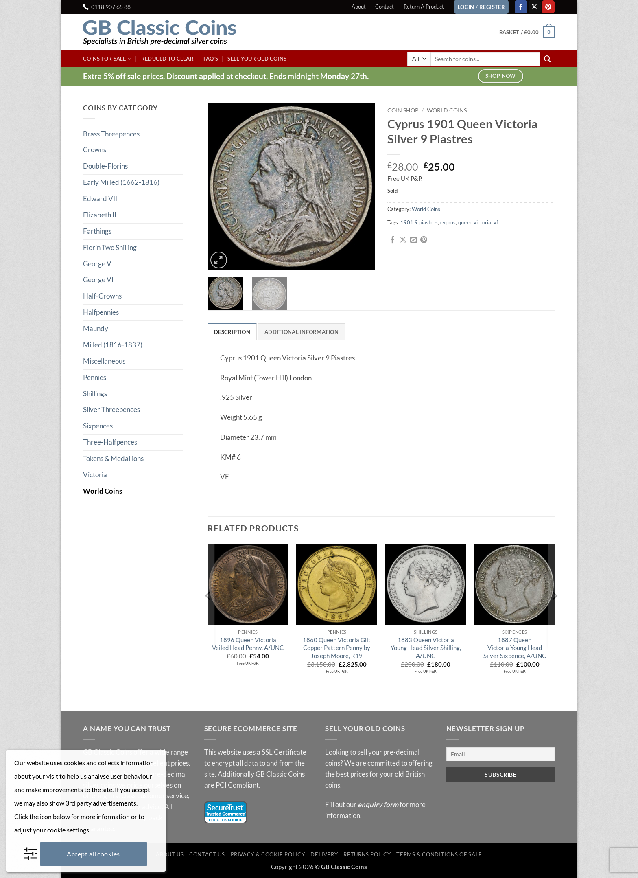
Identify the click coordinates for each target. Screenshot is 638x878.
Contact (384, 6)
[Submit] (547, 59)
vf (496, 222)
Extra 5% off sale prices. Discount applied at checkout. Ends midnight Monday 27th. (226, 76)
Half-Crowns (102, 296)
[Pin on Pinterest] (423, 240)
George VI (98, 279)
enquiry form (378, 805)
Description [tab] (232, 332)
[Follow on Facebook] (521, 6)
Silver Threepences (111, 409)
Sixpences (98, 425)
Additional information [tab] (301, 332)
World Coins (102, 491)
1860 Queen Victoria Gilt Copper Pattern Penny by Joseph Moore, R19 (337, 648)
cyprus (448, 222)
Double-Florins (105, 166)
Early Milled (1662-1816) (121, 182)
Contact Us (207, 855)
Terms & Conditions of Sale (439, 855)
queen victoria (474, 222)
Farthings (97, 231)
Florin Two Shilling (110, 247)
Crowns (94, 149)
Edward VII (100, 198)
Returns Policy (367, 855)
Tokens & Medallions (113, 458)
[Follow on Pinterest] (548, 6)
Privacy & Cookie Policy (268, 855)
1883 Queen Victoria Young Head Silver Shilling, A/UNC (426, 648)
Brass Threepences (111, 134)
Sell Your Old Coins (256, 58)
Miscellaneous (104, 361)
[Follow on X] (535, 6)
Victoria (95, 474)
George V (97, 263)
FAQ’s (210, 58)
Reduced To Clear (167, 58)
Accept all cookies (93, 854)
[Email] (500, 754)
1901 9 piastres (419, 222)
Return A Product (424, 6)
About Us (170, 855)
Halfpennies (101, 312)
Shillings (95, 393)
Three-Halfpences (110, 442)
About (359, 6)
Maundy (95, 328)
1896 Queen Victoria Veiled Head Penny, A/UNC (248, 644)
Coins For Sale (107, 59)
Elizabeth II (99, 215)
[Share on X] (403, 240)
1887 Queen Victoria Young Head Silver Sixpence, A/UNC (514, 648)
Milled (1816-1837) (112, 344)
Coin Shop (403, 110)
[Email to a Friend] (413, 240)
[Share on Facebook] (392, 240)
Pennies (94, 377)
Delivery (324, 855)
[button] (527, 32)
